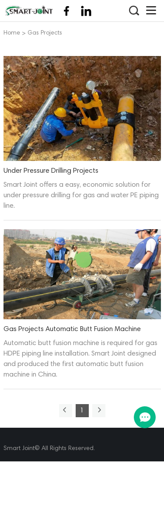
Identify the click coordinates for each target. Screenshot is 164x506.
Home (11, 33)
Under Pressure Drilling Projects (50, 171)
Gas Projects (45, 33)
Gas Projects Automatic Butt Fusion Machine (72, 329)
